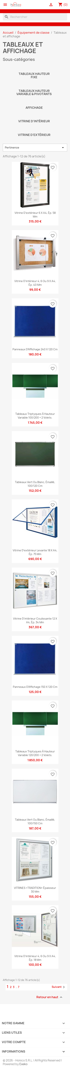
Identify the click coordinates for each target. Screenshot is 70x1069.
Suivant (59, 987)
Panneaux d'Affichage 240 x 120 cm (35, 349)
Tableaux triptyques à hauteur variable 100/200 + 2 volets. (35, 415)
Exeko (23, 1064)
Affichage (34, 108)
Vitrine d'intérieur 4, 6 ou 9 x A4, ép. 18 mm (35, 958)
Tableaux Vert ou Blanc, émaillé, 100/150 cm (35, 821)
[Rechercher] (35, 17)
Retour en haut (49, 997)
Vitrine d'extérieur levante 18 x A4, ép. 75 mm (35, 552)
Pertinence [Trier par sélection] (35, 147)
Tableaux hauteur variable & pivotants (34, 92)
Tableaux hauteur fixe (34, 75)
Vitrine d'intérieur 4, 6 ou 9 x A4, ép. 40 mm (35, 282)
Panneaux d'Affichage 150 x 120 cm (35, 687)
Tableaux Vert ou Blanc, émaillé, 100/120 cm (35, 484)
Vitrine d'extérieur (34, 135)
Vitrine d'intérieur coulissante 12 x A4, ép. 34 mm (35, 620)
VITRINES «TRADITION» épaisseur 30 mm (35, 889)
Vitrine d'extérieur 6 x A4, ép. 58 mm (35, 214)
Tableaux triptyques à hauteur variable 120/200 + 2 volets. (35, 753)
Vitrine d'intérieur (34, 121)
